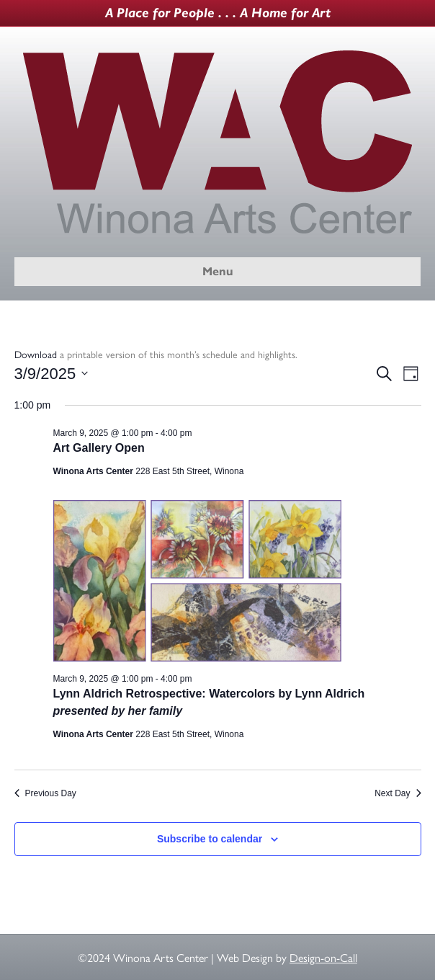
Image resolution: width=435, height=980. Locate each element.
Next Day (398, 793)
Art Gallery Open (99, 448)
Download (35, 354)
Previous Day (45, 793)
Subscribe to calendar (209, 839)
